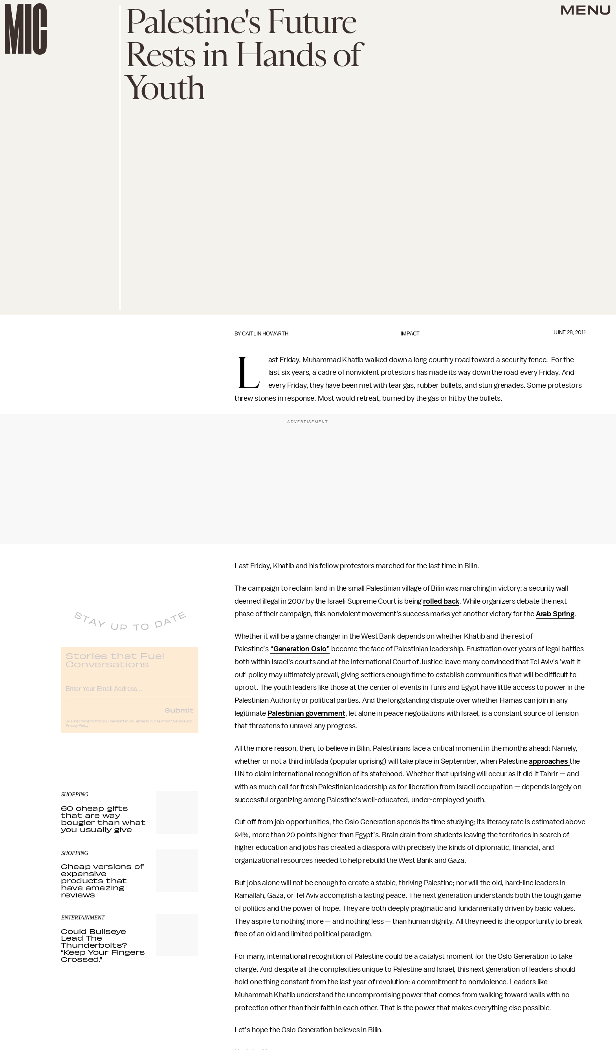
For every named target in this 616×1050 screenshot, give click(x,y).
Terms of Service (170, 727)
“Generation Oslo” (300, 649)
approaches (549, 761)
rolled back (441, 601)
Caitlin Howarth (265, 334)
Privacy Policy (77, 731)
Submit (179, 715)
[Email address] (130, 693)
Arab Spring (555, 614)
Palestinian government (306, 713)
